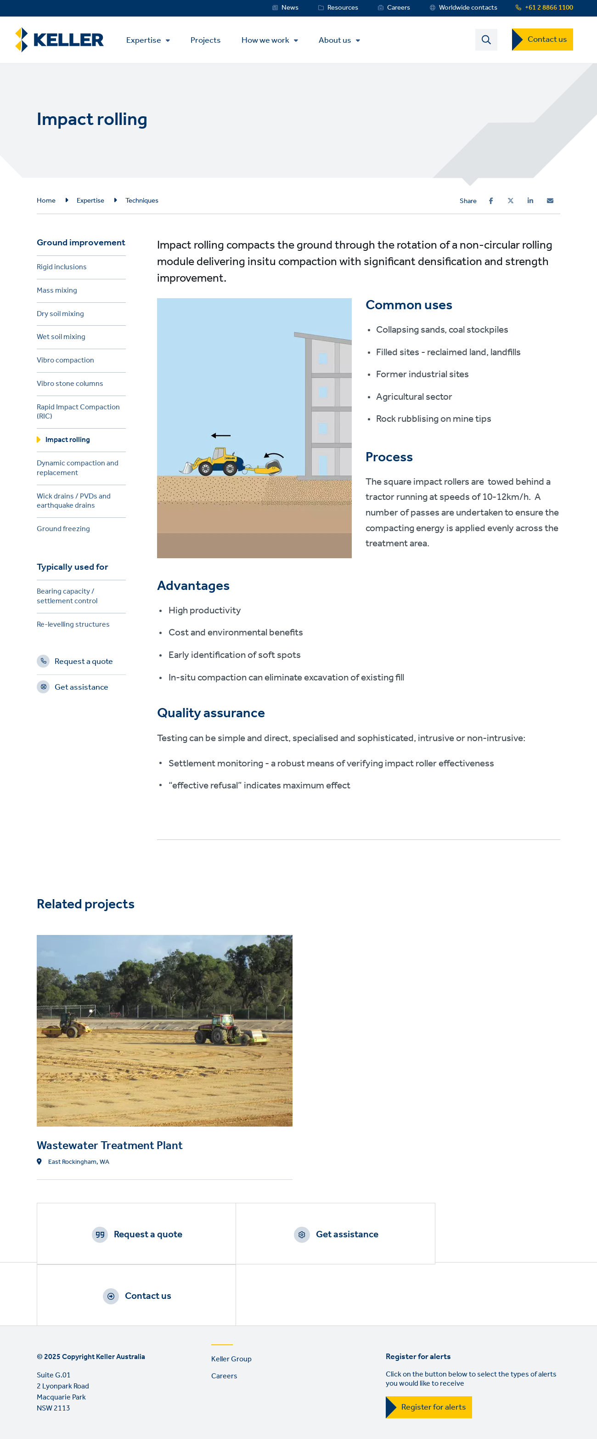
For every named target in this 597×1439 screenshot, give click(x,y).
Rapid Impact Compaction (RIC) (78, 414)
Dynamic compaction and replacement (77, 470)
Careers (398, 7)
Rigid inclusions (62, 269)
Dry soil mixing (60, 316)
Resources (342, 7)
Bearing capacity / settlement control (67, 598)
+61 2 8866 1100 (549, 7)
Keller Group (231, 1301)
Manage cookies (178, 1389)
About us (338, 41)
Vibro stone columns (70, 386)
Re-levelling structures (73, 627)
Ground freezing (63, 531)
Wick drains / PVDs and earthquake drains (74, 503)
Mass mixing (57, 293)
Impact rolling (67, 442)
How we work (269, 41)
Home (46, 201)
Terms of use (57, 1389)
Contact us (547, 40)
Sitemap (232, 1389)
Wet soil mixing (61, 339)
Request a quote (84, 663)
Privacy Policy (114, 1389)
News (290, 7)
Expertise (147, 41)
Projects (209, 40)
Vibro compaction (65, 362)
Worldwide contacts (468, 7)
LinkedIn (46, 1427)
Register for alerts (433, 1349)
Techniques (141, 201)
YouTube (72, 1427)
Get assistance (81, 689)
